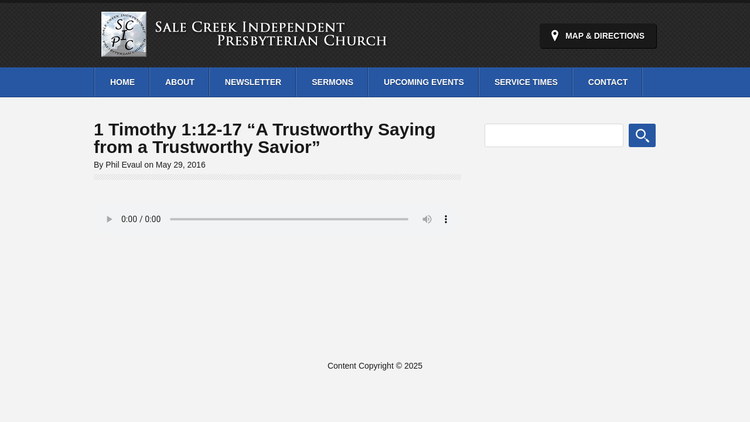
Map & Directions (605, 35)
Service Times (526, 82)
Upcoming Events (424, 82)
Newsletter (253, 82)
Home (122, 82)
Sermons (332, 82)
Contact (608, 82)
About (180, 82)
